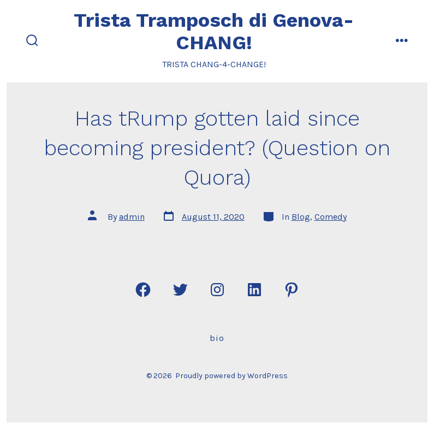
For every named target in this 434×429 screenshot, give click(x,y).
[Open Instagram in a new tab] (217, 289)
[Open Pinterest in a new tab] (291, 289)
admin (132, 216)
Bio (217, 338)
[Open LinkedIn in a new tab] (254, 289)
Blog (301, 216)
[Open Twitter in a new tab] (180, 289)
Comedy (330, 216)
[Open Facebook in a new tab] (143, 289)
